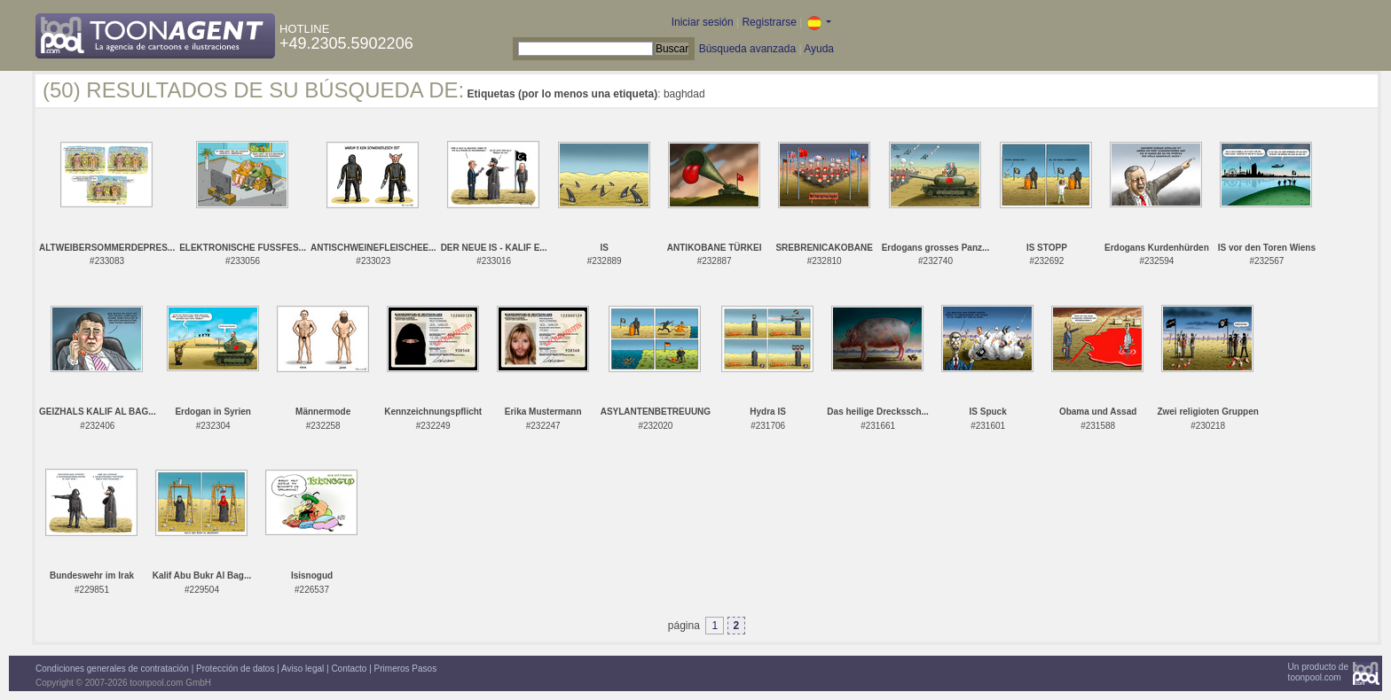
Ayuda (819, 49)
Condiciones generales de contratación (112, 668)
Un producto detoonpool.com (1318, 672)
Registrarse (769, 22)
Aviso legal (302, 668)
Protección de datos (235, 668)
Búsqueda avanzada (747, 49)
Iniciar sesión (703, 22)
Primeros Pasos (405, 668)
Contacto (348, 668)
